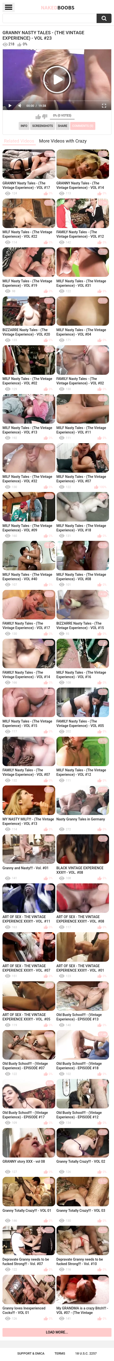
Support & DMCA (30, 1353)
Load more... (57, 1332)
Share (62, 126)
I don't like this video (44, 116)
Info (24, 126)
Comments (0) (82, 126)
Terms (60, 1353)
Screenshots (42, 126)
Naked (57, 7)
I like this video (38, 116)
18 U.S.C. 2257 (86, 1353)
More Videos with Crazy (63, 141)
